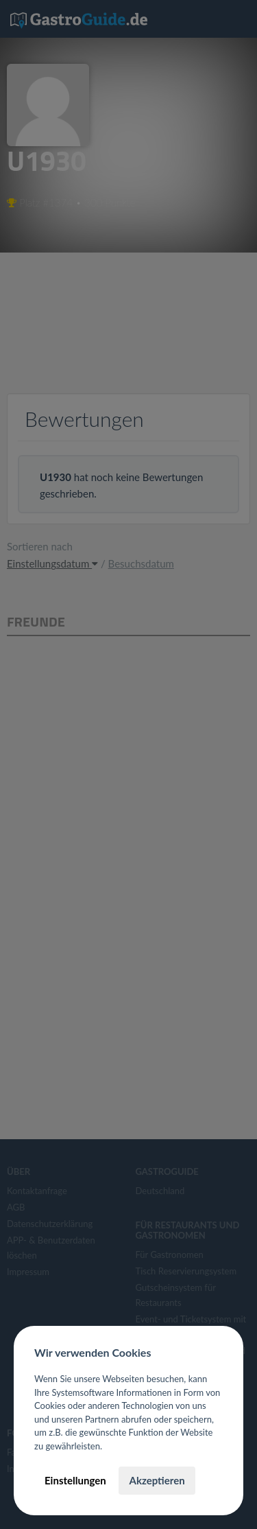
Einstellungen (75, 1480)
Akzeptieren (156, 1480)
